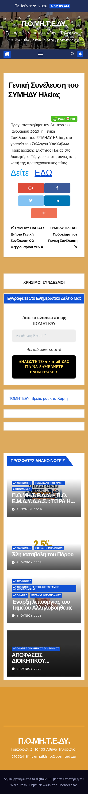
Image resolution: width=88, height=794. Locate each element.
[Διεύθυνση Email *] (44, 336)
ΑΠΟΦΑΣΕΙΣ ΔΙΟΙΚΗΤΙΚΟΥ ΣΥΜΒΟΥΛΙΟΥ (36, 648)
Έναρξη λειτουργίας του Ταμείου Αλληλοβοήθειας (42, 604)
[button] (72, 54)
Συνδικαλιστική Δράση (49, 483)
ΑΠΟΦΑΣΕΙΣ (20, 595)
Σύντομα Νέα (21, 488)
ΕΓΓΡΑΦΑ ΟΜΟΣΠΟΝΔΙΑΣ (46, 595)
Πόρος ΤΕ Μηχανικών (49, 548)
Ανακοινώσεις (22, 483)
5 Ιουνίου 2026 (29, 562)
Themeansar (67, 785)
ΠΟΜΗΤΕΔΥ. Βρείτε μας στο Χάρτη (38, 398)
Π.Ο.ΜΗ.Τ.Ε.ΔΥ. (44, 23)
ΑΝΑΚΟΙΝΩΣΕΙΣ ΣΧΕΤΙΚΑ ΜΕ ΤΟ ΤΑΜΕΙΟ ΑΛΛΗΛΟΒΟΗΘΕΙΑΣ (36, 588)
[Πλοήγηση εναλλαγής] (40, 54)
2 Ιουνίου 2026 (29, 668)
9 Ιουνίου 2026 (29, 509)
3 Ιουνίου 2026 (29, 615)
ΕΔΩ (43, 173)
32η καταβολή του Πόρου (42, 554)
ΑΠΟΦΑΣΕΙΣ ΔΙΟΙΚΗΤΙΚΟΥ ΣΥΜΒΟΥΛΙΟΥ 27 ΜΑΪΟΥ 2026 (42, 663)
